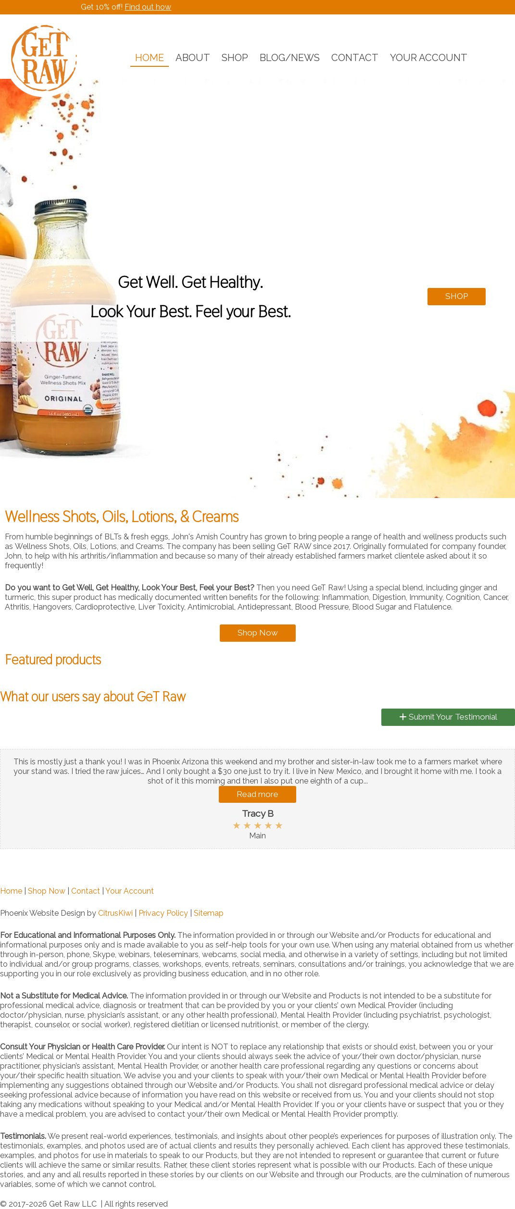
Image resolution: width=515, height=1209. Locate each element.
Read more (257, 794)
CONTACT (354, 57)
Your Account (129, 891)
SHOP (235, 57)
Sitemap (209, 913)
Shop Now (258, 632)
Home (11, 891)
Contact (85, 891)
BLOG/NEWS (290, 57)
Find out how (148, 7)
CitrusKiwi (115, 913)
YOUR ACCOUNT (428, 57)
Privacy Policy (163, 913)
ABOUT (193, 57)
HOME (149, 57)
